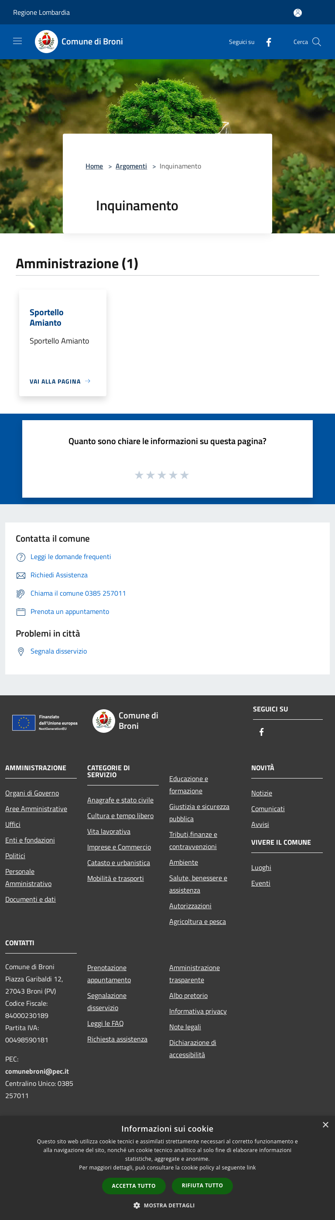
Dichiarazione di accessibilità (192, 1048)
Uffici (13, 824)
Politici (15, 855)
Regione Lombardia (41, 12)
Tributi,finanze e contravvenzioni (193, 840)
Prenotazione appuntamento (109, 973)
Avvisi (260, 824)
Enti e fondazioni (30, 840)
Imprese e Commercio (119, 847)
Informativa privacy (198, 1011)
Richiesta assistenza (117, 1039)
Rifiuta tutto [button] (202, 1185)
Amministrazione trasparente (194, 973)
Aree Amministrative (36, 808)
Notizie (261, 793)
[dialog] (167, 1168)
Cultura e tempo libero (120, 815)
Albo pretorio (188, 995)
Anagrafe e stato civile (120, 800)
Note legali (185, 1026)
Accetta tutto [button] (134, 1186)
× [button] (325, 1125)
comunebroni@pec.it (37, 1071)
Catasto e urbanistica (118, 862)
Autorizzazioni (190, 905)
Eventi (260, 883)
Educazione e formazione (188, 784)
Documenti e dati (30, 899)
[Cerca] (316, 42)
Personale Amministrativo (28, 877)
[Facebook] (265, 41)
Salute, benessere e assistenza (198, 884)
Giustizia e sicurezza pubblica (199, 812)
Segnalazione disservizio (106, 1001)
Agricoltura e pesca (197, 921)
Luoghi (261, 867)
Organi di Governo (32, 793)
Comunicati (268, 808)
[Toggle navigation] (17, 41)
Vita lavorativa (108, 831)
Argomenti (131, 166)
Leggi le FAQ (105, 1023)
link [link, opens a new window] (251, 1167)
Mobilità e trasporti (115, 878)
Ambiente (183, 862)
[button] (167, 1205)
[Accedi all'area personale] (298, 13)
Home (94, 166)
